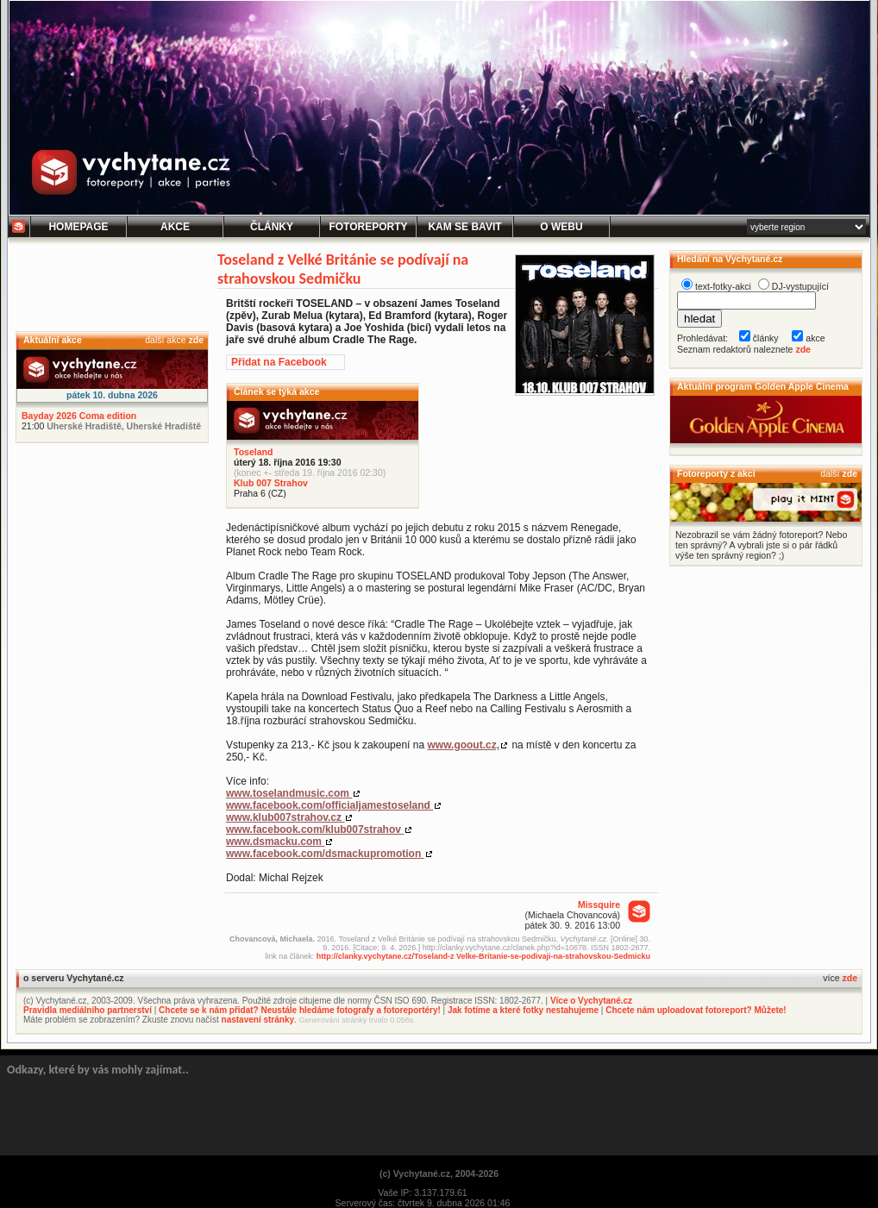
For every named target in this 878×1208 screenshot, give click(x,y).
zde (196, 340)
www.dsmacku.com (275, 842)
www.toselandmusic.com (289, 793)
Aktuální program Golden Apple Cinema (763, 386)
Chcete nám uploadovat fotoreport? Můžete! (695, 1010)
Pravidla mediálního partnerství (87, 1010)
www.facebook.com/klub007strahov (315, 829)
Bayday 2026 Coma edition (79, 415)
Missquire (599, 904)
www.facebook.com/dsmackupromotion (325, 854)
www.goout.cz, (463, 745)
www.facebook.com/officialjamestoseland (329, 805)
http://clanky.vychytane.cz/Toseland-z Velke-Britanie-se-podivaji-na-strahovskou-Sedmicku (483, 956)
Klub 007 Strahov (271, 483)
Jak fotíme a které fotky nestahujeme (523, 1010)
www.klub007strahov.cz (285, 817)
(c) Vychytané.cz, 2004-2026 (439, 1173)
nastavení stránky (258, 1019)
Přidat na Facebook (279, 362)
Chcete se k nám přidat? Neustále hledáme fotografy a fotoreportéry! (300, 1010)
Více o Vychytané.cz (591, 1000)
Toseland (253, 452)
